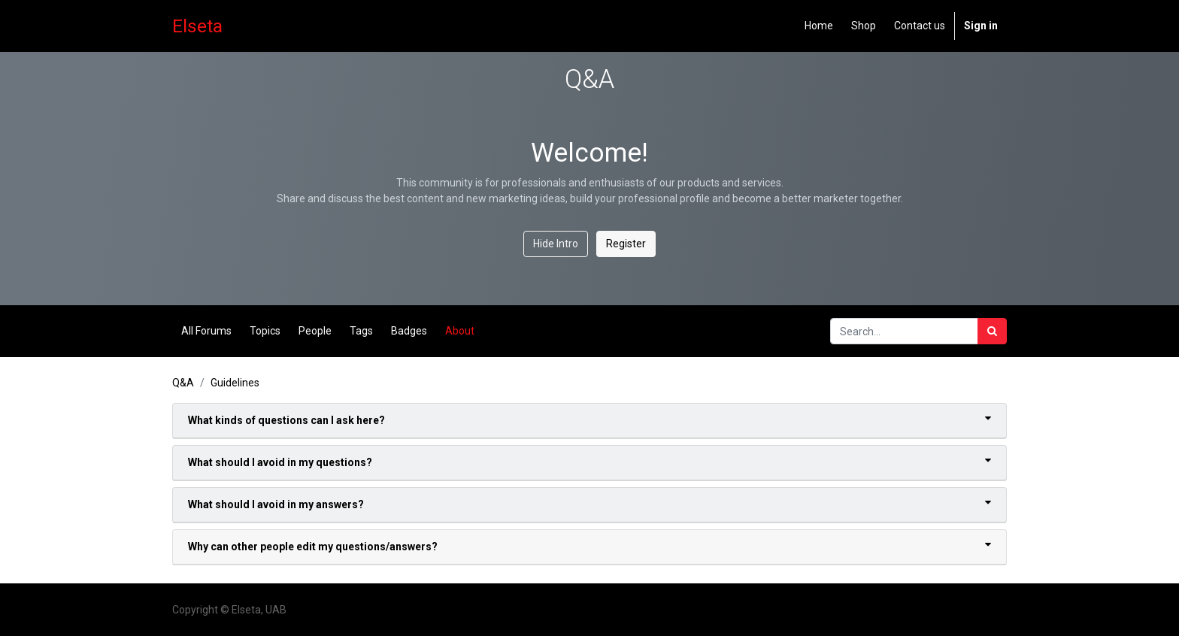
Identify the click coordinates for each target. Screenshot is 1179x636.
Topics (265, 331)
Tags (361, 331)
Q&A (183, 383)
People (315, 331)
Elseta (197, 26)
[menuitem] (819, 26)
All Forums (206, 331)
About (459, 331)
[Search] (992, 331)
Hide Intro (555, 244)
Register (626, 244)
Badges (409, 331)
